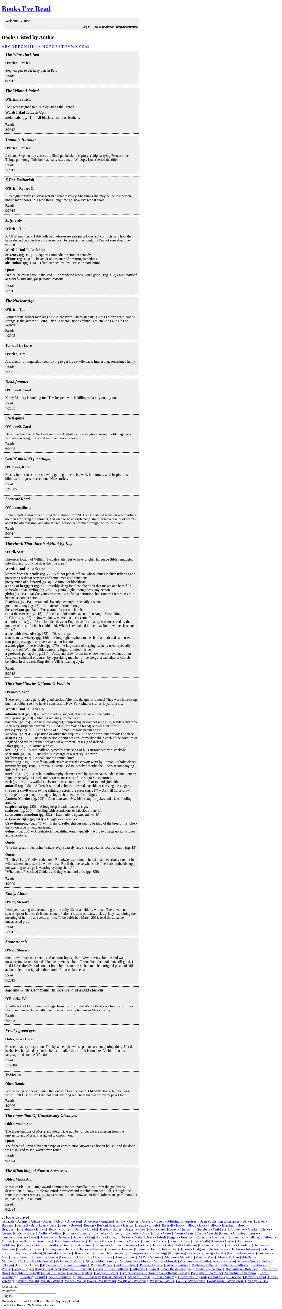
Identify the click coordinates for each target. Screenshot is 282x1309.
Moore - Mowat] (165, 1261)
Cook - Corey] (162, 1233)
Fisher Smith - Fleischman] (33, 1241)
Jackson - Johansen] (246, 1249)
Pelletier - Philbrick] (235, 1265)
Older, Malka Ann (18, 1124)
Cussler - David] (27, 1237)
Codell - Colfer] (25, 1233)
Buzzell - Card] (136, 1229)
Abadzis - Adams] (15, 1221)
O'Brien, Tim (15, 229)
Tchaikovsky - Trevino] (225, 1277)
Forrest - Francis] (101, 1241)
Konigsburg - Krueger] (185, 1253)
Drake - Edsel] (155, 1237)
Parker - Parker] (126, 1265)
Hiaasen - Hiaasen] (119, 1249)
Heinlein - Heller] (29, 1249)
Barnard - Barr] (27, 1225)
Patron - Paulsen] (177, 1265)
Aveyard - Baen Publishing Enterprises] (169, 1221)
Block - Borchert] (223, 1225)
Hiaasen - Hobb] (147, 1249)
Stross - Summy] (165, 1277)
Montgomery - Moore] (136, 1261)
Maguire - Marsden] (179, 1257)
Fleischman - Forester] (71, 1241)
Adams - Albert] (41, 1221)
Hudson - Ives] (219, 1249)
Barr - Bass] (48, 1225)
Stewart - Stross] (140, 1277)
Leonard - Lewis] (46, 1257)
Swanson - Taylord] (193, 1277)
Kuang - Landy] (214, 1253)
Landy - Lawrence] (241, 1253)
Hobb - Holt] (170, 1249)
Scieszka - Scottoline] (207, 1273)
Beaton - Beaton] (96, 1225)
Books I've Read (26, 9)
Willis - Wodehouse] (191, 1281)
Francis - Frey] (179, 1241)
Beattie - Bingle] (148, 1225)
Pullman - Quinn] (143, 1269)
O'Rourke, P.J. (16, 999)
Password (8, 1291)
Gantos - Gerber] (224, 1241)
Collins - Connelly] (78, 1233)
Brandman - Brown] (32, 1229)
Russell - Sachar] (54, 1273)
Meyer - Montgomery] (102, 1261)
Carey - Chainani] (181, 1229)
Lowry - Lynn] (126, 1257)
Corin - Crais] (184, 1233)
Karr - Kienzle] (86, 1253)
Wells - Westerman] (102, 1281)
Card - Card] (157, 1229)
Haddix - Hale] (162, 1245)
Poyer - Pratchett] (48, 1269)
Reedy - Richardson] (209, 1269)
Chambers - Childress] (211, 1229)
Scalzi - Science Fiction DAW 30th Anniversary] (155, 1273)
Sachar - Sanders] (80, 1273)
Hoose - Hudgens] (194, 1249)
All (87, 46)
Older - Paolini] (52, 1265)
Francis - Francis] (127, 1241)
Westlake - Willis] (162, 1281)
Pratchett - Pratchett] (77, 1269)
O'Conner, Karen (18, 467)
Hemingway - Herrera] (60, 1249)
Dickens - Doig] (83, 1237)
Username (9, 1286)
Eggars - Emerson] (181, 1237)
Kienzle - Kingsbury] (114, 1253)
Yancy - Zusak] (258, 1281)
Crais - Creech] (207, 1233)
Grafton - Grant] (60, 1245)
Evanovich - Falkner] (246, 1237)
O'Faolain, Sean (17, 692)
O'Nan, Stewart (17, 902)
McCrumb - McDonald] (36, 1261)
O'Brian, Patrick (18, 63)
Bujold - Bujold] (86, 1229)
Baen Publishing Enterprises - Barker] (226, 1221)
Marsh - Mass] (205, 1257)
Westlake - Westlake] (133, 1281)
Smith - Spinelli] (61, 1277)
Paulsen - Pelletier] (205, 1265)
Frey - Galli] (201, 1241)
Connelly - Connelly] (109, 1233)
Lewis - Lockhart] (73, 1257)
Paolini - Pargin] (77, 1265)
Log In (86, 27)
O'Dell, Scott (14, 552)
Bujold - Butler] (111, 1229)
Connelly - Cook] (138, 1233)
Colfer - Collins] (50, 1233)
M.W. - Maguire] (151, 1257)
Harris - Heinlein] (239, 1245)
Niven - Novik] (249, 1261)
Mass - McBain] (229, 1257)
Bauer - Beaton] (70, 1225)
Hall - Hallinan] (186, 1245)
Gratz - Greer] (84, 1245)
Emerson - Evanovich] (212, 1237)
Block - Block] (198, 1225)
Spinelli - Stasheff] (88, 1277)
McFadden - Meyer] (69, 1261)
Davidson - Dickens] (55, 1237)
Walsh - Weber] (52, 1281)
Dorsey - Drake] (131, 1237)
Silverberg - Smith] (33, 1277)
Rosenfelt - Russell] (26, 1273)
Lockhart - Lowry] (101, 1257)
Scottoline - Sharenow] (241, 1273)
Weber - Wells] (75, 1281)
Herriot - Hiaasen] (91, 1249)
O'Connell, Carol (18, 390)
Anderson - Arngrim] (99, 1221)
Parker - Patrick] (151, 1265)
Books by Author (103, 27)
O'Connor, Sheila (18, 507)
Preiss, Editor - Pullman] (111, 1269)
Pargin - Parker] (102, 1265)
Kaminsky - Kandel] (58, 1253)
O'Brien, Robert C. (19, 188)
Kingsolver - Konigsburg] (149, 1253)
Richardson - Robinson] (242, 1269)
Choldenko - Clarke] (244, 1229)
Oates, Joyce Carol (19, 1039)
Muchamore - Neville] (195, 1261)
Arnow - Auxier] (127, 1221)
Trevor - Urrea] (255, 1277)
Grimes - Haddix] (136, 1245)
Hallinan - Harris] (211, 1245)
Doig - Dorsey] (107, 1237)
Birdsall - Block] (174, 1225)
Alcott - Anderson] (69, 1221)
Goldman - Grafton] (32, 1245)
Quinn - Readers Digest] (175, 1269)
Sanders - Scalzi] (107, 1273)
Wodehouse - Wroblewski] (227, 1281)
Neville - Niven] (224, 1261)
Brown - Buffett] (60, 1229)
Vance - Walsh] (28, 1281)
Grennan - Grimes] (109, 1245)
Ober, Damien (15, 1083)
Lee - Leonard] (21, 1257)
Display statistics (127, 27)
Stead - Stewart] (114, 1277)
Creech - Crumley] (233, 1233)
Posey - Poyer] (23, 1269)
